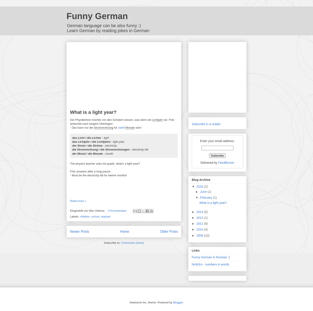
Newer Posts (79, 231)
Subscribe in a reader (206, 124)
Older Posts (169, 231)
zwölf (121, 127)
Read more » (78, 201)
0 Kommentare (117, 210)
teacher (105, 216)
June (203, 191)
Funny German (97, 16)
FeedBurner (226, 162)
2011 (200, 223)
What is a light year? (93, 112)
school (95, 216)
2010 (200, 229)
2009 (200, 235)
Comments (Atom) (132, 242)
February (206, 197)
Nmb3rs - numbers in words (210, 264)
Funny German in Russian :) (211, 257)
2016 (200, 186)
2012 (200, 217)
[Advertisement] (123, 76)
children (85, 216)
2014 (200, 212)
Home (124, 231)
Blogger (178, 302)
